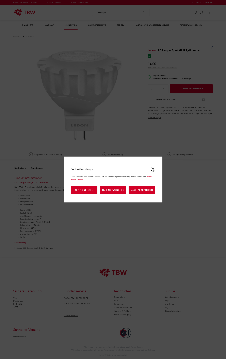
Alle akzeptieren (142, 190)
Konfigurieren (84, 190)
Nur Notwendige (113, 190)
